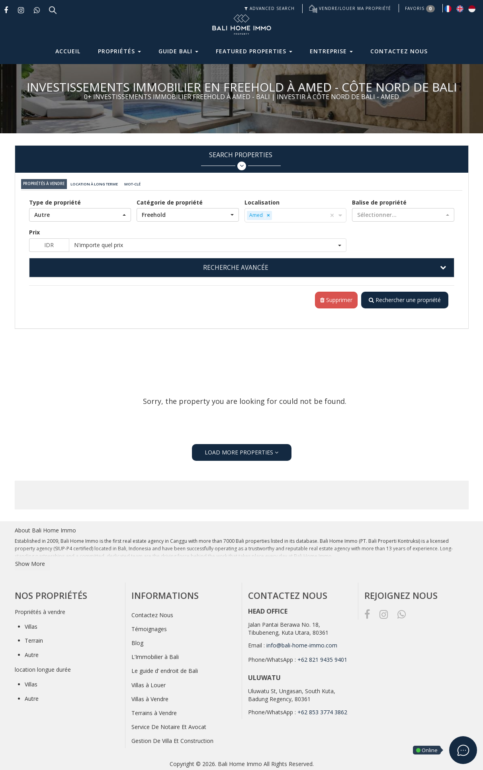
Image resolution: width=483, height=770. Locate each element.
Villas (31, 625)
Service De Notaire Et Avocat (168, 725)
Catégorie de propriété (170, 200)
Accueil (67, 51)
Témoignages (149, 627)
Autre (32, 653)
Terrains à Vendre (154, 711)
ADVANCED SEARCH (269, 8)
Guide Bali (178, 51)
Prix (34, 230)
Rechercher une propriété (404, 298)
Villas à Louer (148, 683)
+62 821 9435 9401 (322, 658)
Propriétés (119, 51)
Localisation (262, 200)
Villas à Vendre (149, 697)
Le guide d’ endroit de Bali (164, 669)
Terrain (34, 639)
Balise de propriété (379, 200)
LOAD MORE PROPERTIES (241, 450)
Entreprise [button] (331, 51)
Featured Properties (254, 51)
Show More (30, 561)
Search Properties (240, 160)
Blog (137, 641)
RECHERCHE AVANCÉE (236, 265)
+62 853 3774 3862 (322, 710)
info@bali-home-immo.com (301, 643)
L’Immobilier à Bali (155, 655)
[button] (80, 213)
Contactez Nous (399, 51)
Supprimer (335, 298)
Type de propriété (55, 200)
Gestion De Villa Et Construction (172, 739)
